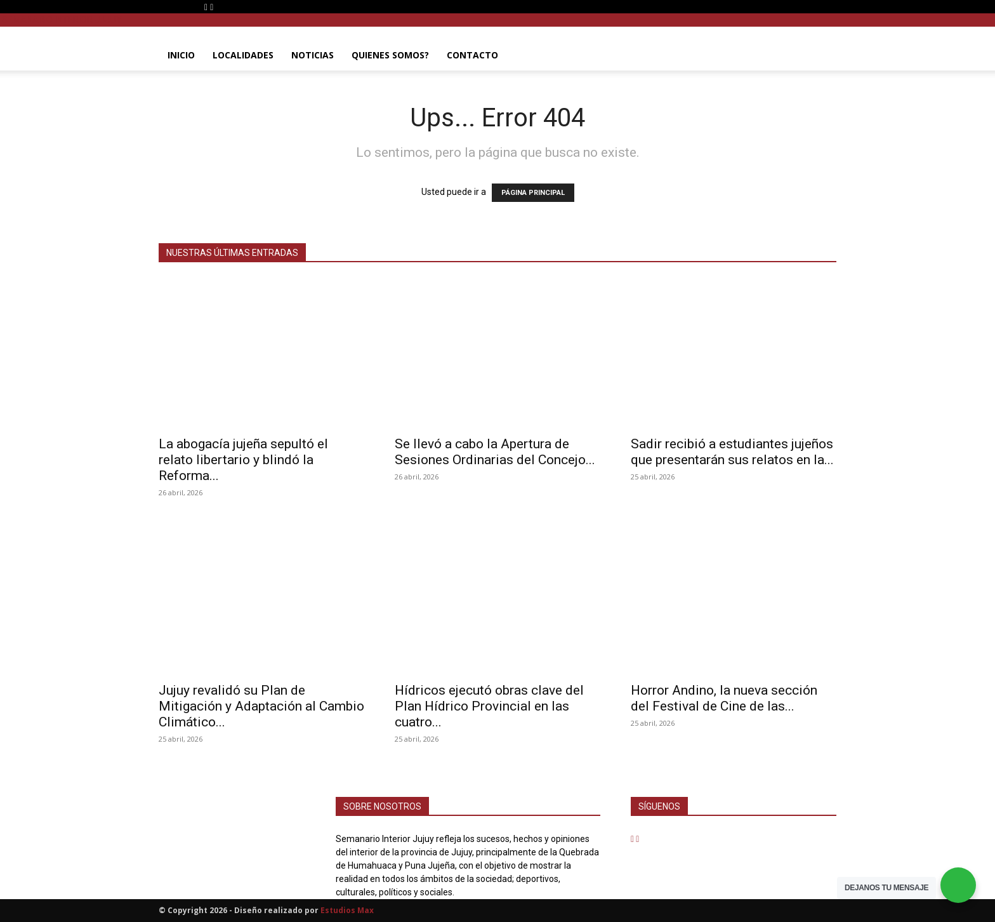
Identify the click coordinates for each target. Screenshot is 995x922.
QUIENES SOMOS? (390, 55)
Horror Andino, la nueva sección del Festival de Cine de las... (724, 698)
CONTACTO (472, 55)
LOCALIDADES (243, 55)
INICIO (181, 55)
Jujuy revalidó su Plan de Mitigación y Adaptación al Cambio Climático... (261, 706)
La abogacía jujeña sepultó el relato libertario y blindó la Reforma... (243, 459)
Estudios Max (347, 910)
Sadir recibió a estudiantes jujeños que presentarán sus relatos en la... (732, 451)
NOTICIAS (312, 55)
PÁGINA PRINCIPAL (533, 193)
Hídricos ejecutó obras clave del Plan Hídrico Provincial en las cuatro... (489, 706)
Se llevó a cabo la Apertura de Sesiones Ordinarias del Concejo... (495, 451)
